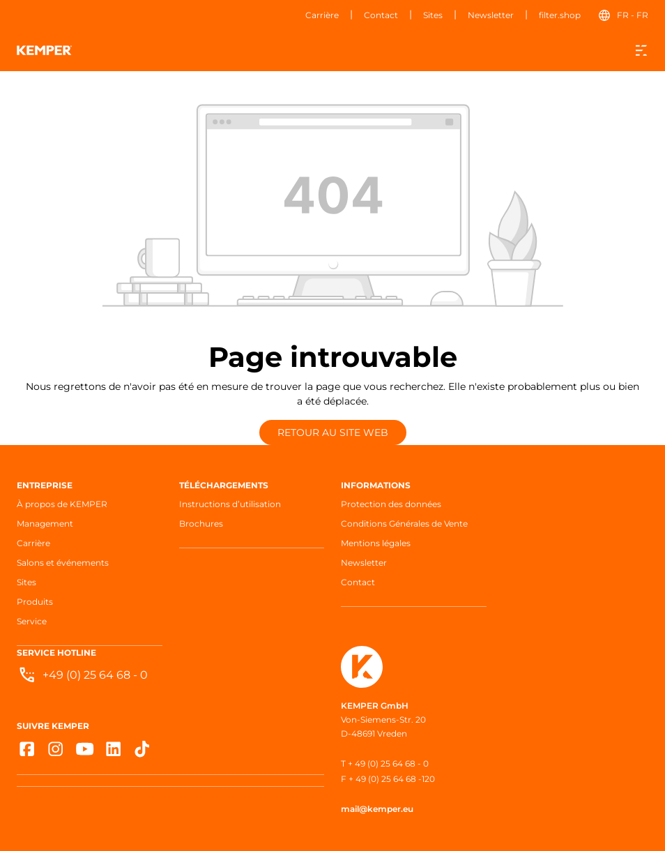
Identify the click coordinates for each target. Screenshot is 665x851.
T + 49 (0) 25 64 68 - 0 (385, 763)
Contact (381, 15)
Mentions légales (376, 543)
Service (32, 621)
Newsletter (491, 15)
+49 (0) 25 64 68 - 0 (95, 674)
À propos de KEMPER (62, 504)
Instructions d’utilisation (230, 504)
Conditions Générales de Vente (404, 523)
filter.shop (560, 15)
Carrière (322, 15)
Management (45, 523)
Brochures (201, 523)
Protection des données (391, 504)
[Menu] (641, 50)
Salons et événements (63, 562)
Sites (433, 15)
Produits (35, 601)
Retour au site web (332, 432)
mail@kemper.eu (377, 809)
